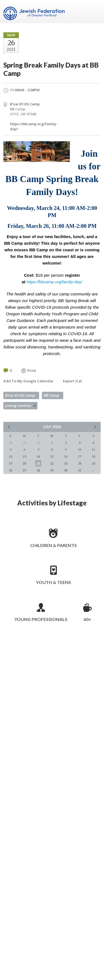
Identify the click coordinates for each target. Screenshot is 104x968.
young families (20, 405)
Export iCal (72, 380)
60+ (87, 619)
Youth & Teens (53, 582)
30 (65, 470)
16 (65, 456)
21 (38, 463)
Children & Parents (53, 545)
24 (79, 463)
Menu (94, 12)
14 (38, 456)
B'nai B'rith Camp (20, 395)
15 (52, 456)
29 (52, 470)
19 (10, 463)
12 (10, 456)
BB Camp (51, 395)
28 (38, 470)
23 (65, 463)
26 (10, 470)
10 (79, 449)
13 (24, 456)
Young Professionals (40, 619)
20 (24, 463)
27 (24, 470)
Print (28, 371)
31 (79, 470)
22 (52, 463)
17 (79, 456)
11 (93, 449)
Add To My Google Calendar (28, 380)
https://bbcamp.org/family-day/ (54, 281)
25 (93, 463)
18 (93, 456)
